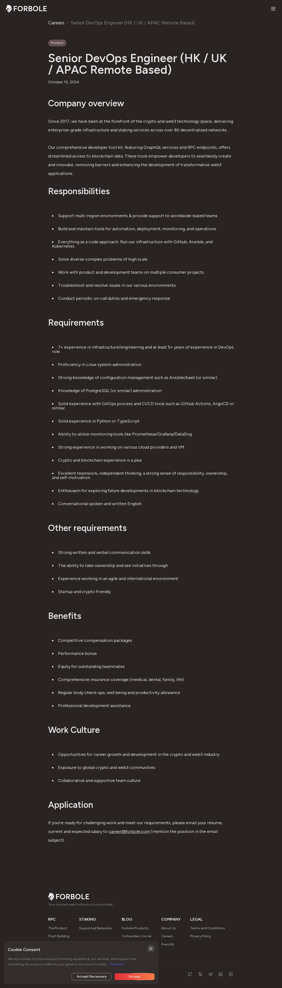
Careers (56, 23)
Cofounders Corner (137, 936)
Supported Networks (95, 928)
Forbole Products (135, 928)
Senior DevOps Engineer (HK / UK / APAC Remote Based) (133, 23)
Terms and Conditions (207, 928)
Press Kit (167, 944)
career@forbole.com (129, 831)
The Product (57, 928)
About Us (168, 928)
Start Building (58, 936)
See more (117, 964)
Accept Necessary (92, 976)
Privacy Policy (200, 936)
